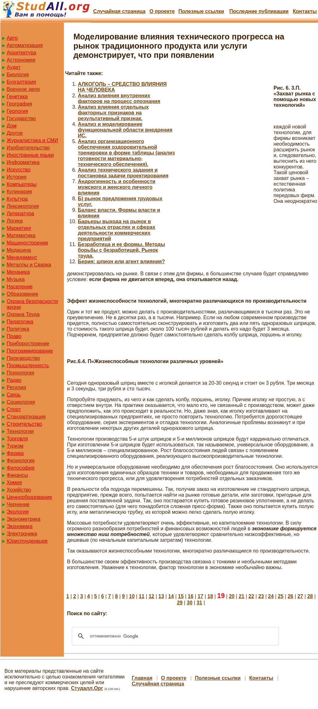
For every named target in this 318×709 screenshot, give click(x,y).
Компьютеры (22, 184)
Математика (21, 235)
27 (300, 596)
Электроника (22, 533)
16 (190, 596)
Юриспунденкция (27, 541)
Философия (20, 468)
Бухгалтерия (21, 82)
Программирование (30, 351)
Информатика (23, 162)
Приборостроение (28, 343)
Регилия (16, 387)
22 (251, 596)
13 (161, 596)
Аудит (14, 67)
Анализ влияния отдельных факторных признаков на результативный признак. (113, 112)
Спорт (14, 409)
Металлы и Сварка (29, 264)
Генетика (17, 96)
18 (210, 596)
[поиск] (174, 636)
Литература (20, 213)
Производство (23, 358)
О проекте (162, 11)
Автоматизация (25, 45)
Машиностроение (27, 242)
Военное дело (23, 89)
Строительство (24, 424)
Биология (18, 74)
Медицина (19, 250)
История (16, 177)
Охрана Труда (23, 314)
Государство (21, 118)
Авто (12, 38)
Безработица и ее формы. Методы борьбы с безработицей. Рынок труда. (121, 250)
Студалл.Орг (87, 688)
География (19, 104)
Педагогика (20, 321)
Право (14, 336)
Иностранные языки (30, 155)
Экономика (20, 526)
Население (20, 286)
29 (180, 602)
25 (281, 596)
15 (181, 596)
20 (231, 596)
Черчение (18, 504)
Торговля (17, 438)
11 (142, 596)
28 (310, 596)
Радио (14, 380)
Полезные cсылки (201, 11)
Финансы (17, 475)
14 (171, 596)
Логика (15, 221)
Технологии (20, 431)
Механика (18, 272)
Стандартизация (26, 416)
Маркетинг (19, 228)
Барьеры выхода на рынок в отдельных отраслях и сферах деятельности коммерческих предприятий (116, 230)
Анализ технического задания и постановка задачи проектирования (123, 172)
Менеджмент (22, 257)
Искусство (18, 169)
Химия (14, 482)
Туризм (15, 446)
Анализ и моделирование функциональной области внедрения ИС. (125, 129)
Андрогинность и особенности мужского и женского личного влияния (116, 187)
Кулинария (19, 191)
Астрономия (21, 60)
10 (132, 596)
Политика (18, 329)
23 (261, 596)
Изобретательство (28, 147)
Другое (15, 133)
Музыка (16, 279)
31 (199, 602)
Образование (22, 294)
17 (200, 596)
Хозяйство (19, 489)
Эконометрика (23, 519)
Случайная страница (119, 11)
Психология (20, 372)
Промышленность (28, 365)
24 (271, 596)
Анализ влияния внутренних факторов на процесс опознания (119, 98)
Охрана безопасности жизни (32, 304)
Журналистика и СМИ (32, 140)
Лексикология (23, 206)
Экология (18, 511)
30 (190, 602)
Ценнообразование (29, 497)
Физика (15, 453)
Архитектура (21, 52)
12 (151, 596)
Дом (12, 125)
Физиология (21, 460)
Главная (142, 678)
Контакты (305, 11)
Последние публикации (258, 11)
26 (290, 596)
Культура (17, 199)
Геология (17, 111)
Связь (14, 394)
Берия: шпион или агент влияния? (121, 261)
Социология (21, 402)
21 (241, 596)
